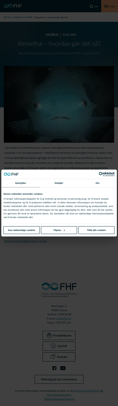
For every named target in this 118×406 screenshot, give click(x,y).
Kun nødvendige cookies (21, 230)
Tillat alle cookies (96, 230)
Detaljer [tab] (59, 183)
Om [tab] (97, 183)
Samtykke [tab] (20, 183)
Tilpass (59, 230)
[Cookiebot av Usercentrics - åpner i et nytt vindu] (101, 174)
